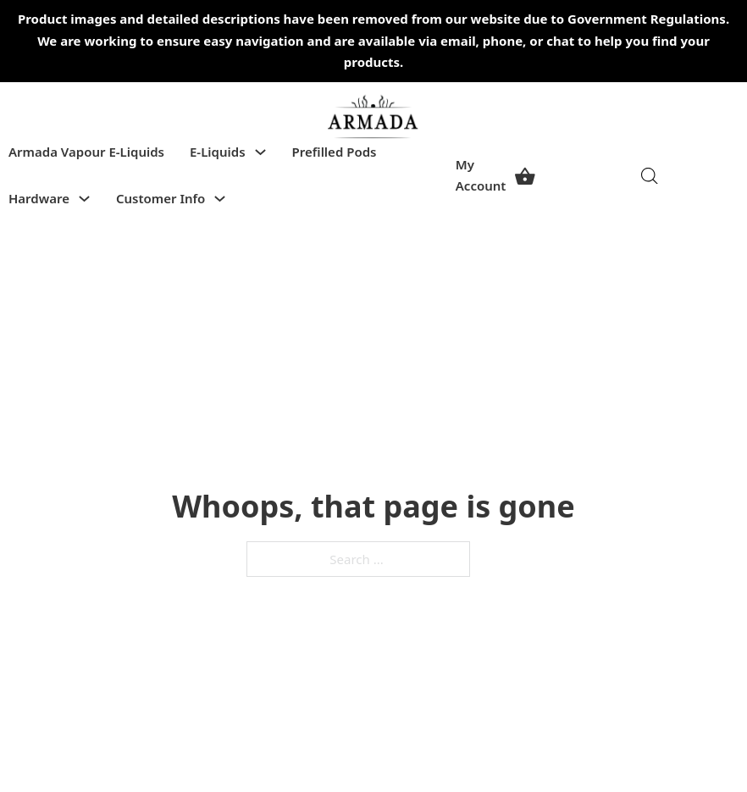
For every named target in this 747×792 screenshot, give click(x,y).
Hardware (38, 198)
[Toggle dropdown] (260, 152)
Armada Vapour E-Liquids (86, 151)
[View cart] (525, 175)
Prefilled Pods (334, 151)
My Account (481, 175)
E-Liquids (218, 151)
